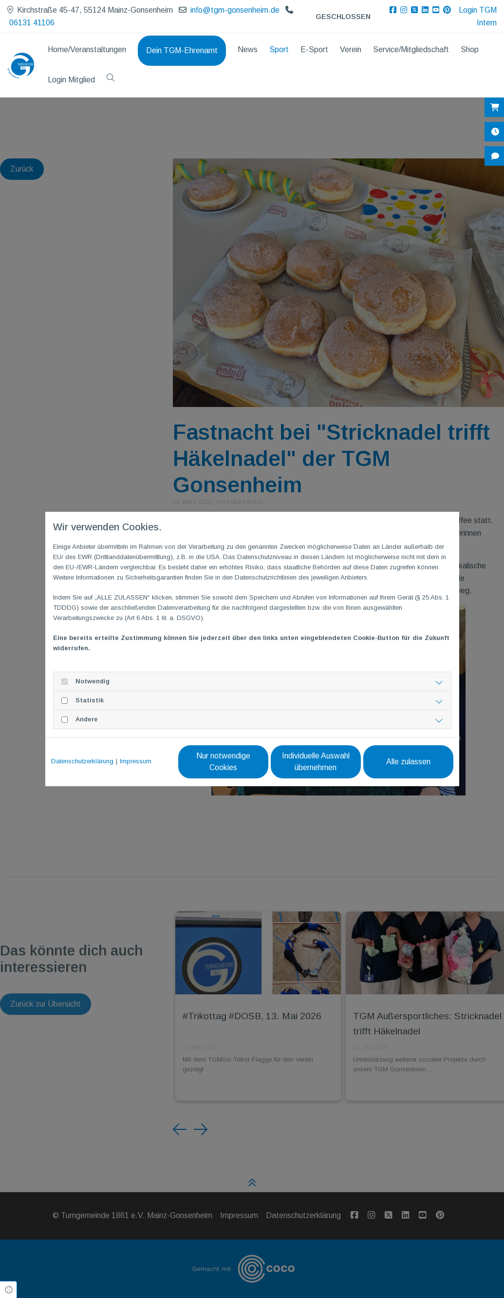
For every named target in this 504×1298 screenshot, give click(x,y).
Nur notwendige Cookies (223, 762)
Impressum (135, 761)
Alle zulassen (408, 761)
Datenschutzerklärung (82, 761)
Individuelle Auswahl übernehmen (316, 762)
